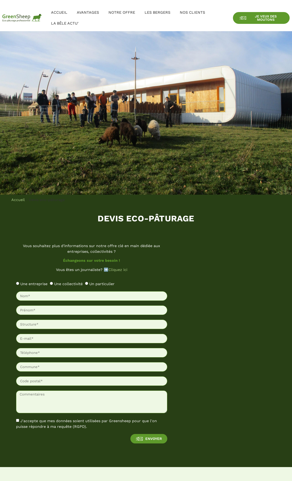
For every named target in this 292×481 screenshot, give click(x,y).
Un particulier (102, 284)
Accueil (59, 12)
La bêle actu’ (64, 23)
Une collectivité (68, 284)
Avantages (88, 12)
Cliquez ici (117, 269)
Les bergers (157, 12)
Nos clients (192, 12)
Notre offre (121, 12)
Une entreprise (33, 284)
